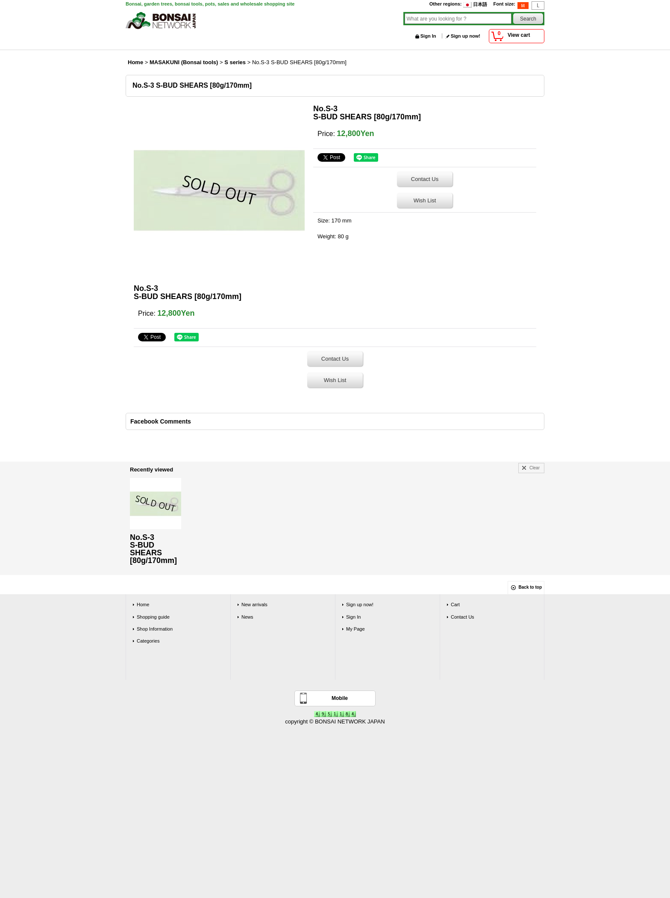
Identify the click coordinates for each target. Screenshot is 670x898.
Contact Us (424, 179)
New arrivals (254, 604)
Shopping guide (153, 616)
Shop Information (155, 628)
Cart (455, 604)
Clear (534, 467)
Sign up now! (465, 36)
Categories (148, 640)
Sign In (428, 36)
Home (143, 604)
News (247, 616)
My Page (355, 628)
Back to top (530, 587)
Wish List (425, 200)
